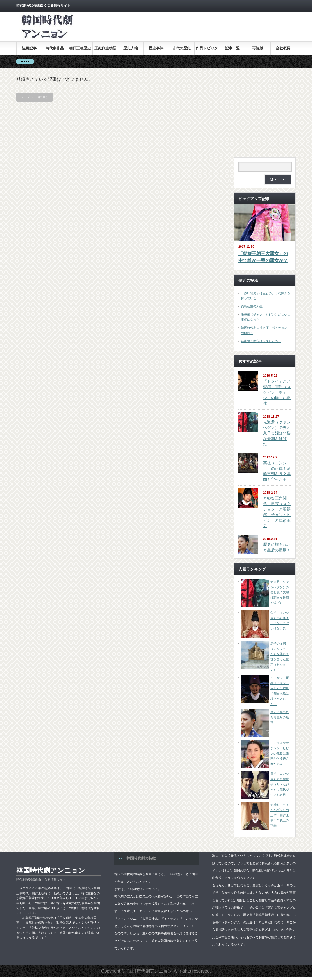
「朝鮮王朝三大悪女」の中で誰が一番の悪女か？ (263, 257)
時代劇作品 (55, 48)
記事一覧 (232, 48)
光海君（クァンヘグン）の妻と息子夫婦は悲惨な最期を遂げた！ (277, 433)
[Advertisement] (237, 57)
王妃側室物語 (105, 48)
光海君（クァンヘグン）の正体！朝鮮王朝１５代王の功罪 (279, 815)
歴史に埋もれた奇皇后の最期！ (279, 717)
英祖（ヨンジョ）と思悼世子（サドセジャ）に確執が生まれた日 (279, 784)
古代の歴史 (181, 48)
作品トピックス (207, 50)
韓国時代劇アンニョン (50, 870)
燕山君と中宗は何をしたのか (261, 341)
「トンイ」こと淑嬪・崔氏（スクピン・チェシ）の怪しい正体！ (277, 392)
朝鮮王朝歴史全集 (80, 50)
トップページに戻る (34, 97)
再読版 (257, 48)
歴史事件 (156, 48)
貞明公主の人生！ (253, 306)
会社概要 (283, 48)
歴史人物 (130, 48)
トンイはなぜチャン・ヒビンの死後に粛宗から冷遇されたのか (279, 753)
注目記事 (29, 48)
